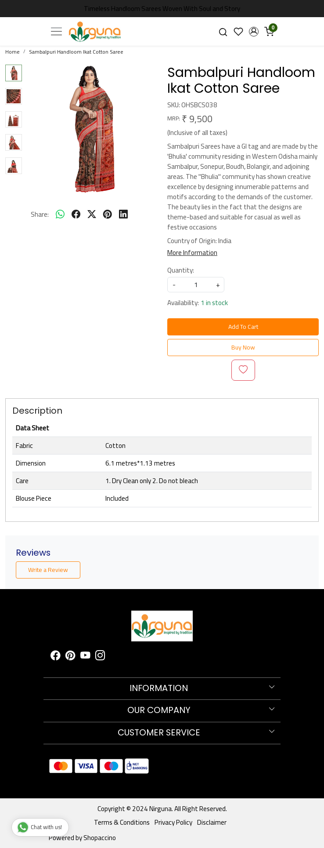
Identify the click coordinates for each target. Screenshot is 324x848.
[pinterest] (107, 214)
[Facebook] (55, 656)
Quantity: (180, 270)
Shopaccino (99, 837)
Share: (40, 214)
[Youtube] (85, 656)
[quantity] (195, 284)
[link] (223, 31)
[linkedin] (123, 214)
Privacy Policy (173, 822)
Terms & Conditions (122, 822)
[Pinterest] (70, 656)
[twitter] (92, 214)
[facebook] (76, 214)
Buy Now (243, 347)
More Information (192, 252)
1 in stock (214, 303)
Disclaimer (212, 822)
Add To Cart (243, 326)
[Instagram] (100, 656)
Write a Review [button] (48, 569)
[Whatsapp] (60, 214)
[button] (253, 31)
